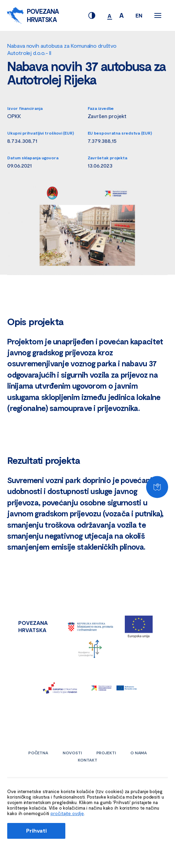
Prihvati (36, 830)
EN (138, 15)
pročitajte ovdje (67, 813)
